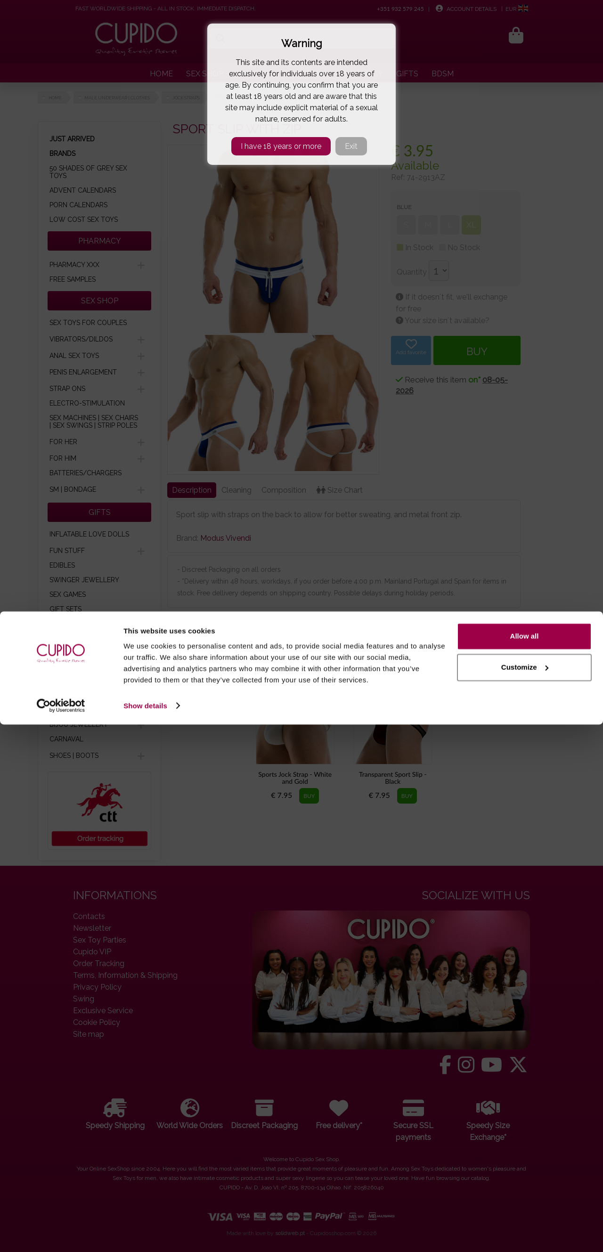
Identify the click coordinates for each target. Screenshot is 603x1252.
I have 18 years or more (281, 146)
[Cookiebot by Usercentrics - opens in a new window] (61, 1234)
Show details (145, 1233)
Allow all (524, 1164)
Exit (351, 146)
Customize (524, 1195)
